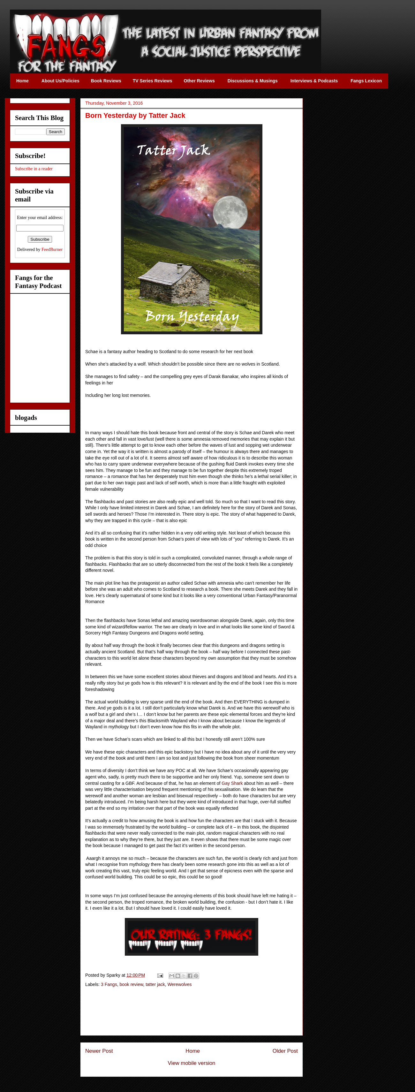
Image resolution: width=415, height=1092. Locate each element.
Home (192, 1051)
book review (131, 984)
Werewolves (180, 984)
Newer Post (99, 1051)
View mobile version (191, 1063)
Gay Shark (232, 783)
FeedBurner (52, 249)
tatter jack (155, 984)
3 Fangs (109, 984)
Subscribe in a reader (34, 168)
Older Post (285, 1051)
